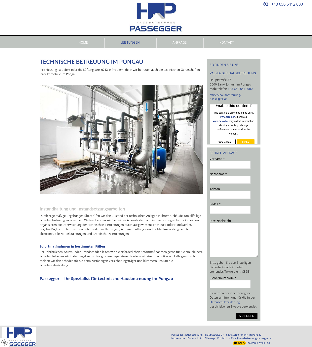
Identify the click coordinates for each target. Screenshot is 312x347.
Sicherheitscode (223, 278)
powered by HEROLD (260, 343)
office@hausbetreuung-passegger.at (225, 97)
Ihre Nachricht (220, 221)
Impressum (178, 338)
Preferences (224, 142)
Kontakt (222, 338)
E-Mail (215, 204)
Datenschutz (194, 338)
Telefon (215, 189)
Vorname (217, 159)
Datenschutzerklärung (225, 302)
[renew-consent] (4, 342)
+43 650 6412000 (240, 89)
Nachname (218, 174)
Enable (245, 142)
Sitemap (210, 338)
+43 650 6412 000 (287, 4)
